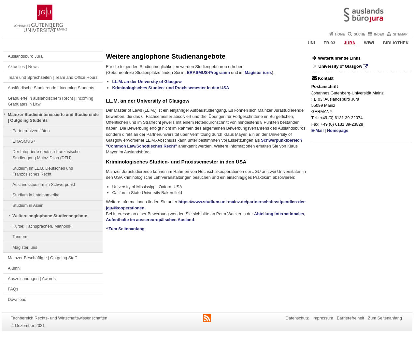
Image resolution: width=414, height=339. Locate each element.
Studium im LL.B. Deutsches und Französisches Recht (42, 171)
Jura (349, 43)
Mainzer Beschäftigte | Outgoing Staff (42, 257)
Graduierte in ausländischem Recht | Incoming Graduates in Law (50, 101)
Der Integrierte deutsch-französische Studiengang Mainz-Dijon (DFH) (45, 154)
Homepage (337, 130)
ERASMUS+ (24, 141)
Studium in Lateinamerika (35, 194)
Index (379, 34)
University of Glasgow (340, 66)
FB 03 (329, 43)
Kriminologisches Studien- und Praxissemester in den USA (170, 87)
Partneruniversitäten (31, 130)
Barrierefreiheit (350, 318)
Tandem (19, 236)
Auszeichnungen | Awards (32, 278)
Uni (311, 43)
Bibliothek (396, 43)
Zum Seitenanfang (385, 318)
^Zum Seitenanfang (125, 228)
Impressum (322, 318)
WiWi (369, 43)
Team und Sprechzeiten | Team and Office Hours (52, 77)
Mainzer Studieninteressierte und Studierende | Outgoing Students (53, 117)
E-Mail (317, 130)
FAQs (13, 289)
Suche (359, 34)
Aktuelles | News (23, 66)
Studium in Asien (27, 205)
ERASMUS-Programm (208, 72)
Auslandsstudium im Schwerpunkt (43, 184)
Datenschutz (297, 318)
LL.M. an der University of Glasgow (146, 81)
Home (340, 34)
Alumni (14, 268)
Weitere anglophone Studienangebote (49, 215)
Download (17, 299)
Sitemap (400, 34)
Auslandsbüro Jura (25, 56)
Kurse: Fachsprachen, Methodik (41, 226)
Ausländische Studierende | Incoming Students (51, 87)
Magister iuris (24, 247)
